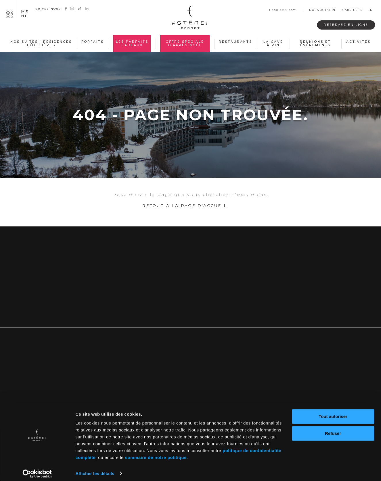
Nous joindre (322, 10)
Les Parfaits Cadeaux (132, 43)
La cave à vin (273, 43)
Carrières (352, 10)
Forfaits (92, 42)
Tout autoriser (333, 412)
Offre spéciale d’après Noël (185, 43)
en (370, 10)
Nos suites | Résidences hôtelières (41, 43)
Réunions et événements (315, 43)
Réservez (343, 25)
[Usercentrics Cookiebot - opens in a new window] (37, 470)
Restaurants (235, 42)
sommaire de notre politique (156, 453)
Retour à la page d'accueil (184, 207)
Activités (358, 42)
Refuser (333, 429)
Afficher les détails (94, 469)
